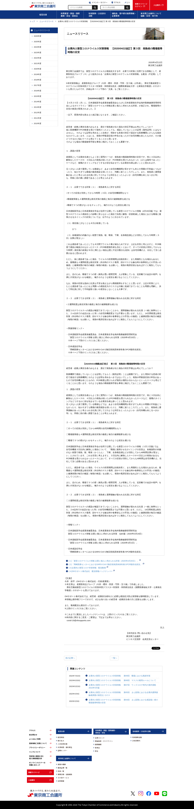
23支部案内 (136, 741)
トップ (32, 21)
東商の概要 (62, 764)
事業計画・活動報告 (65, 774)
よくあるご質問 (34, 739)
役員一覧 (61, 771)
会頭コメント (100, 738)
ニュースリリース (46, 21)
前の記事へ (70, 658)
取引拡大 (61, 741)
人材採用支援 (62, 744)
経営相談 (61, 737)
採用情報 (61, 781)
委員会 (97, 748)
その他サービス (63, 778)
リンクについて (34, 752)
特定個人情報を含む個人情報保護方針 (36, 757)
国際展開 (98, 744)
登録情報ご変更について (38, 743)
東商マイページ (34, 772)
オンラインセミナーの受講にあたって (37, 764)
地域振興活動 (137, 737)
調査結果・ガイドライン (104, 741)
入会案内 (31, 780)
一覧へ (114, 658)
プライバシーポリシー (37, 747)
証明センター (62, 750)
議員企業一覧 (62, 768)
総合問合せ (33, 735)
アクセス (32, 730)
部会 (96, 751)
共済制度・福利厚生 (65, 747)
